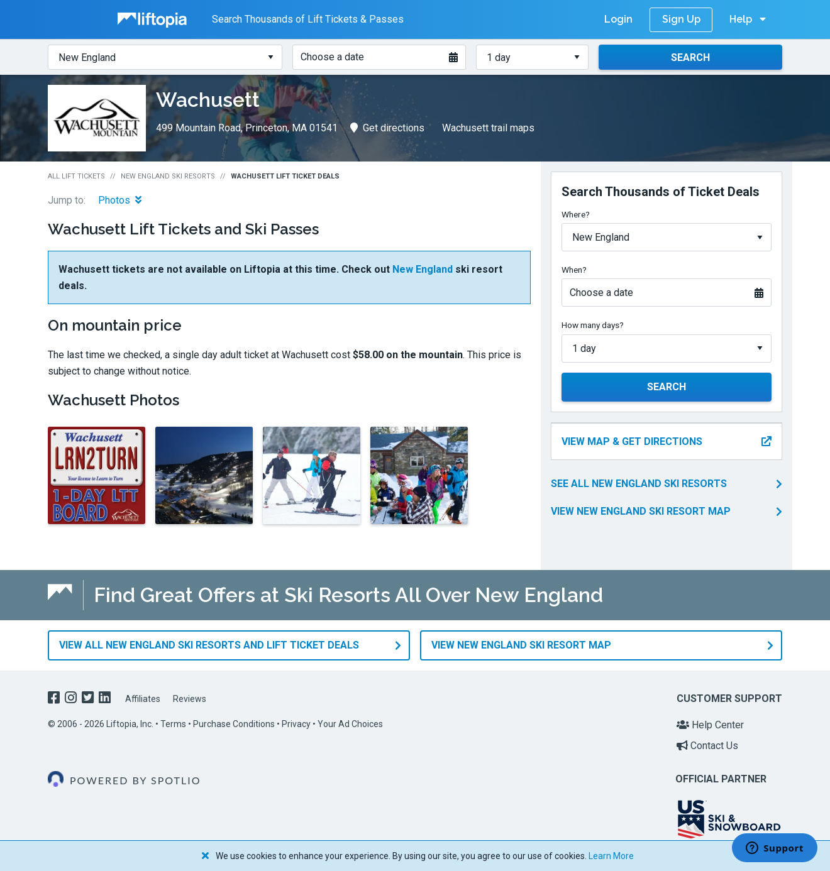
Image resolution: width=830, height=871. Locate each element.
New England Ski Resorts (168, 176)
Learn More (611, 856)
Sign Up (681, 19)
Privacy (296, 724)
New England (422, 269)
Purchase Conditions (234, 724)
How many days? (593, 325)
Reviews (189, 699)
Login (618, 19)
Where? (576, 214)
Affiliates (142, 699)
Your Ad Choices (350, 724)
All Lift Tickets (76, 176)
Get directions (387, 128)
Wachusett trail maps (488, 128)
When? (574, 270)
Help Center (710, 725)
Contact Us (707, 746)
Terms (173, 724)
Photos (119, 200)
